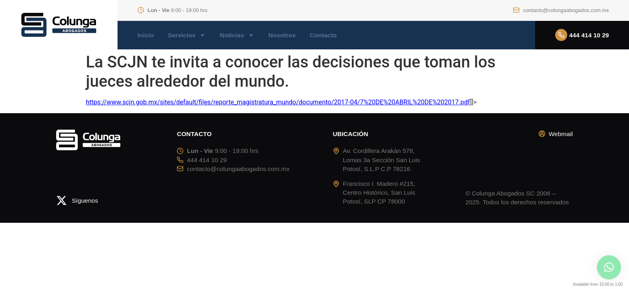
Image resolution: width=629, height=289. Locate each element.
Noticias (237, 35)
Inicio (146, 35)
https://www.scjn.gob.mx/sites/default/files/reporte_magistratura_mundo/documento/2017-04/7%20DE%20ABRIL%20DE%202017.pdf (278, 102)
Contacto (323, 35)
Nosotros (282, 35)
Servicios (187, 35)
